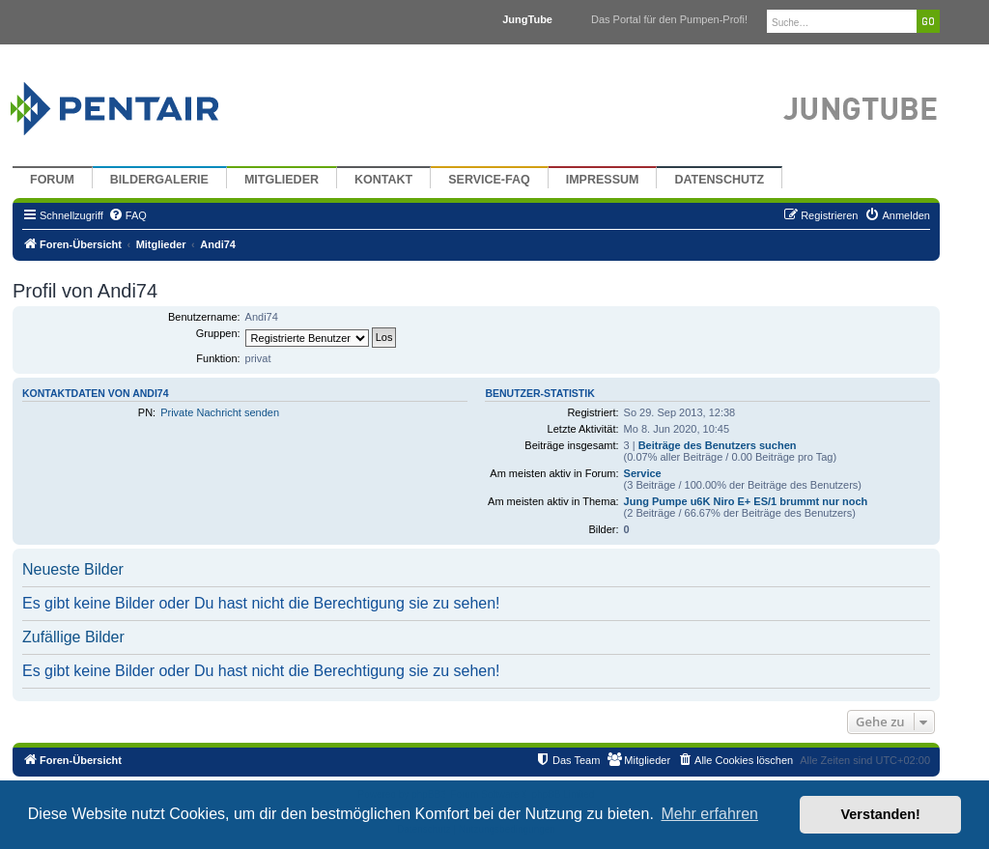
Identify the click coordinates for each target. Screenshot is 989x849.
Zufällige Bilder (73, 637)
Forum (52, 179)
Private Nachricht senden (219, 412)
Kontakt (383, 179)
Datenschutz (719, 179)
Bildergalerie (159, 179)
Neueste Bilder (73, 569)
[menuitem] (127, 215)
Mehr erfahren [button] (709, 814)
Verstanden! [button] (880, 814)
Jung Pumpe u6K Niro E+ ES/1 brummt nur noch (746, 501)
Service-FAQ (489, 179)
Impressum (602, 179)
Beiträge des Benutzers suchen (717, 445)
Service (643, 473)
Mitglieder (281, 179)
